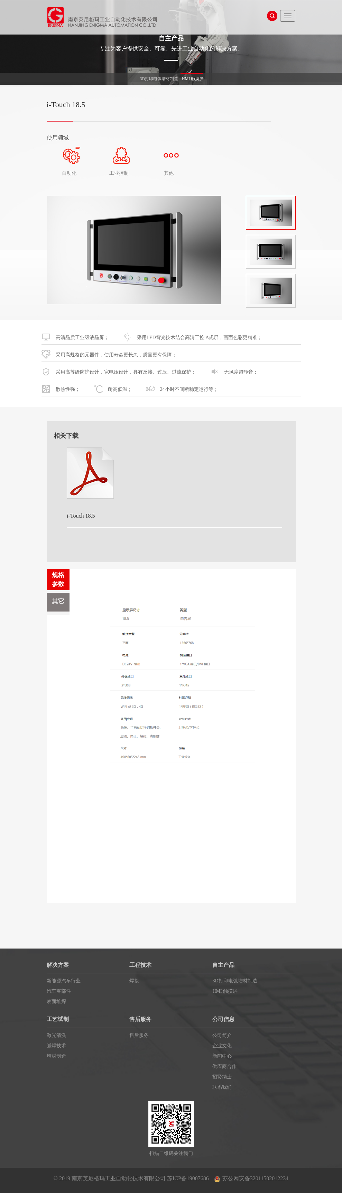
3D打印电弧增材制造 (159, 78)
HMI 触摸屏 (192, 78)
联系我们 (222, 1087)
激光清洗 (56, 1035)
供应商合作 (224, 1066)
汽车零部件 (59, 991)
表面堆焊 (56, 1001)
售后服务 (139, 1035)
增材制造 (56, 1056)
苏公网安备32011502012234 (255, 1178)
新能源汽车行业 (64, 980)
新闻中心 (222, 1056)
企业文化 (222, 1045)
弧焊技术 (56, 1045)
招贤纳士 (222, 1076)
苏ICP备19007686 (188, 1178)
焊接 (134, 980)
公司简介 (222, 1035)
